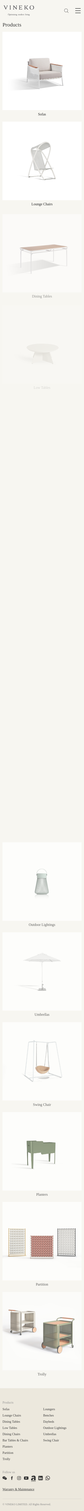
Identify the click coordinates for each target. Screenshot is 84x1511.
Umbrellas (49, 1434)
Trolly (6, 1459)
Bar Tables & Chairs (15, 1440)
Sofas (5, 1409)
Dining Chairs (11, 1434)
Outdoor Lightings (55, 1428)
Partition (7, 1453)
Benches (48, 1415)
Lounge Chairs (11, 1415)
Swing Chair (51, 1440)
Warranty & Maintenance (18, 1489)
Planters (7, 1446)
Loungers (49, 1409)
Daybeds (48, 1421)
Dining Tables (11, 1421)
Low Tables (9, 1428)
